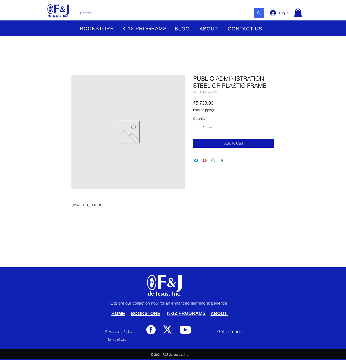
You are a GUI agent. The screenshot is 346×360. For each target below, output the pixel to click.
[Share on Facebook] (196, 160)
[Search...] (162, 13)
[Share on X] (222, 160)
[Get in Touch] (229, 331)
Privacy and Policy (118, 332)
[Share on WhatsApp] (213, 160)
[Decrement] (197, 127)
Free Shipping (203, 110)
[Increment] (210, 127)
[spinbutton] (204, 127)
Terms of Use (117, 340)
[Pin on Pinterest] (204, 160)
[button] (97, 28)
